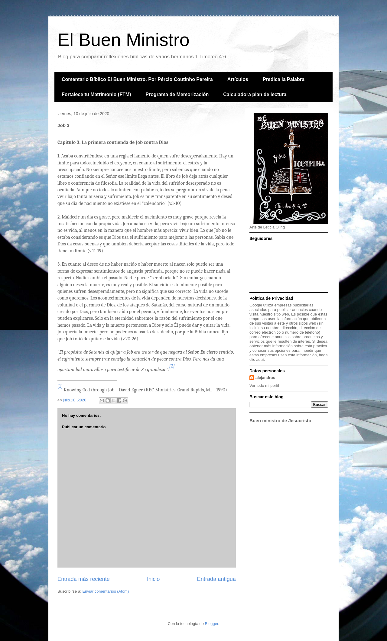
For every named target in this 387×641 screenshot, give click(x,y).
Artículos (237, 79)
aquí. (260, 359)
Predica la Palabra (283, 79)
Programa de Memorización (177, 94)
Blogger (211, 623)
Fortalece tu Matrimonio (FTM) (96, 94)
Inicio (153, 579)
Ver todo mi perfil (264, 385)
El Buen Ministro (123, 40)
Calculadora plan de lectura (254, 94)
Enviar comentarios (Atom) (105, 591)
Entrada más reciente (83, 579)
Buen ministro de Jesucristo (280, 420)
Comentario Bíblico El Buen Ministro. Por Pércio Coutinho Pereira (137, 79)
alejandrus (265, 377)
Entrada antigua (216, 579)
